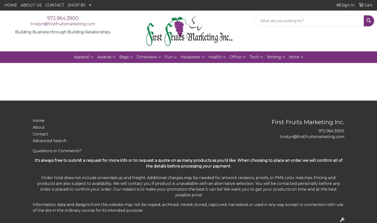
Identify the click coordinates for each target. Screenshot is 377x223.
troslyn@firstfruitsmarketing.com (63, 24)
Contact (40, 134)
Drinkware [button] (147, 57)
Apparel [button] (81, 57)
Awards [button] (104, 57)
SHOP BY (77, 5)
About (39, 127)
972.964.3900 (62, 18)
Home (38, 120)
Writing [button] (274, 57)
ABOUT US (31, 5)
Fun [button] (169, 57)
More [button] (294, 57)
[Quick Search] (309, 20)
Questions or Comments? (57, 151)
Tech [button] (254, 57)
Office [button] (235, 57)
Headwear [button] (191, 57)
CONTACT (54, 5)
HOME (11, 5)
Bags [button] (124, 57)
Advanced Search (50, 141)
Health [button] (215, 57)
